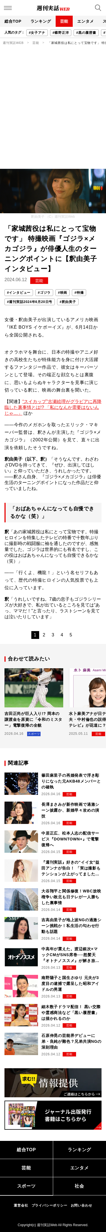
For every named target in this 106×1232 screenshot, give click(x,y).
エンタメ (85, 21)
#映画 (62, 293)
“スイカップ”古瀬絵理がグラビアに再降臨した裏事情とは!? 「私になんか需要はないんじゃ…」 (53, 407)
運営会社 (21, 1205)
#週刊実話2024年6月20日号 (29, 302)
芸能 (64, 21)
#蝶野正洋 (61, 33)
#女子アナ (37, 33)
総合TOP (13, 21)
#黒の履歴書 (86, 33)
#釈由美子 (68, 302)
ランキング (40, 21)
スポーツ (26, 1186)
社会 (79, 1186)
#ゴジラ (44, 293)
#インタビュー (18, 293)
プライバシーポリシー (49, 1205)
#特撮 (79, 293)
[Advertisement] (53, 113)
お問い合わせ (81, 1205)
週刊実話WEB (13, 42)
